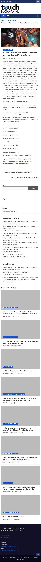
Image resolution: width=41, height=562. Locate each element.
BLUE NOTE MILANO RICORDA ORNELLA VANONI (16, 272)
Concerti (5, 512)
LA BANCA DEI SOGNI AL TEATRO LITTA (14, 257)
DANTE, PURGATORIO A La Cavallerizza (13, 254)
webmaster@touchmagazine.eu (10, 550)
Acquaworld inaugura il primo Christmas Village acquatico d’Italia (20, 277)
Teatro (15, 307)
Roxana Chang (15, 316)
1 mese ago (6, 462)
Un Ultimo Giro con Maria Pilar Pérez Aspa (14, 231)
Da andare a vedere (7, 49)
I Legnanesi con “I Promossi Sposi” (12, 274)
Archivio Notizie (5, 537)
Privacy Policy (5, 535)
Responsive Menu (38, 1)
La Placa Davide (19, 373)
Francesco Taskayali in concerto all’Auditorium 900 (18, 172)
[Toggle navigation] (8, 16)
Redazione (18, 58)
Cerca (4, 185)
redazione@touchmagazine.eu (9, 546)
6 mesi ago (6, 519)
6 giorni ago (6, 345)
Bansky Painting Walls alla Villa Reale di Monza (24, 177)
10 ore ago (6, 316)
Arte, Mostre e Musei (8, 394)
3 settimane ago (8, 403)
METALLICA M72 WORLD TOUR (11, 252)
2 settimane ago (8, 373)
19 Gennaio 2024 (8, 58)
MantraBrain (20, 559)
